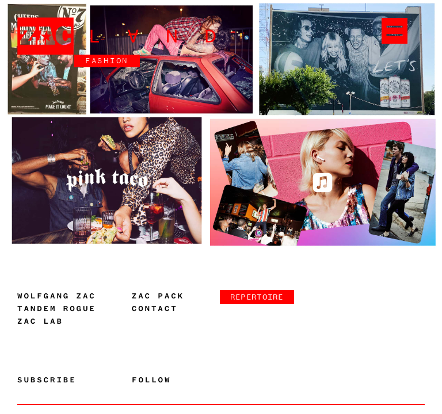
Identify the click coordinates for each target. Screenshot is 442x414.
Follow (151, 380)
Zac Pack (158, 296)
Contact (155, 308)
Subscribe (47, 380)
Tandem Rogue (56, 308)
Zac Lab (40, 321)
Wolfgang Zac (56, 296)
